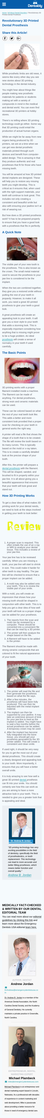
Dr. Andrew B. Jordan (13, 998)
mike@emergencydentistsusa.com (21, 1082)
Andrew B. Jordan (19, 875)
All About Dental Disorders (17, 13)
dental (23, 779)
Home (4, 13)
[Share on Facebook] (5, 38)
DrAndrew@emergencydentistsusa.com (21, 990)
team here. (31, 927)
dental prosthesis (11, 468)
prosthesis (7, 339)
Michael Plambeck (12, 1087)
